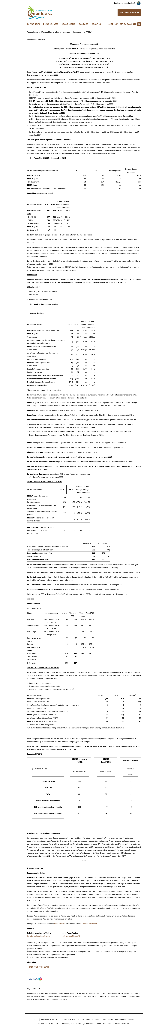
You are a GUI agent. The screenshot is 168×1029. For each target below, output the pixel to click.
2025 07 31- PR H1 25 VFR (39, 967)
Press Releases (50, 24)
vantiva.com (59, 924)
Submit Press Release (67, 1020)
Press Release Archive (49, 1020)
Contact (83, 24)
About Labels (68, 24)
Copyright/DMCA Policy (104, 1020)
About (36, 1020)
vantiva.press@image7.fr (71, 936)
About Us (96, 24)
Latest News (33, 24)
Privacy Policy (120, 1020)
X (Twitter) (93, 924)
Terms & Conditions (85, 1020)
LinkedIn (83, 924)
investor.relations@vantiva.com (39, 936)
